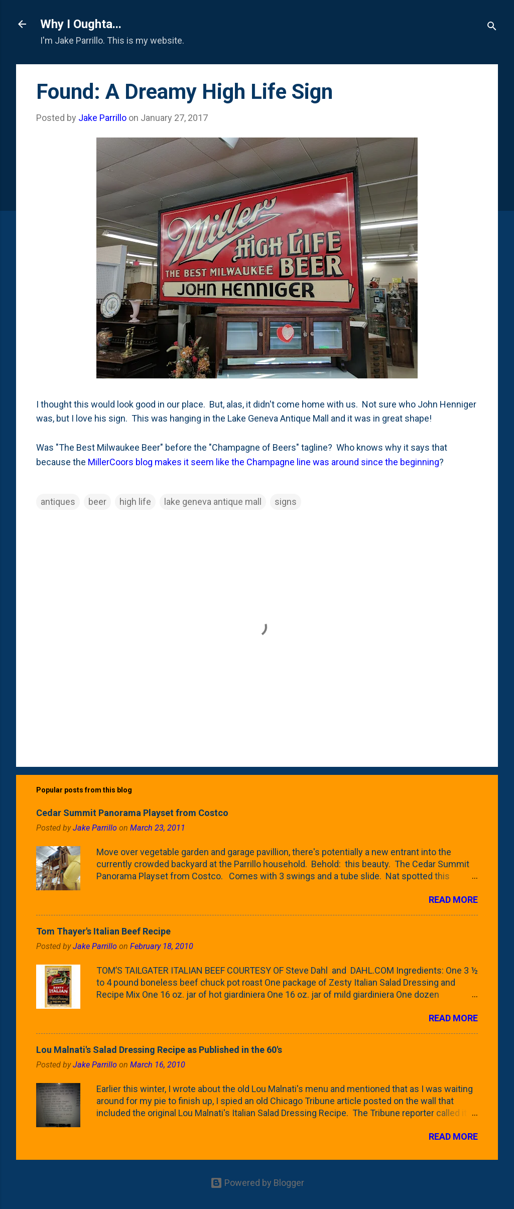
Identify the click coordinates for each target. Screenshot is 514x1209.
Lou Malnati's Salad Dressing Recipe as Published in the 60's (159, 1049)
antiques (58, 501)
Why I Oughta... (80, 24)
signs (286, 501)
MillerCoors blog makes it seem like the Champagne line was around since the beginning (263, 462)
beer (97, 501)
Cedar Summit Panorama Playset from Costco (132, 813)
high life (135, 501)
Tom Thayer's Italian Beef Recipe (103, 931)
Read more (453, 899)
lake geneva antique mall (213, 501)
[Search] (492, 27)
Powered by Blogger (257, 1182)
